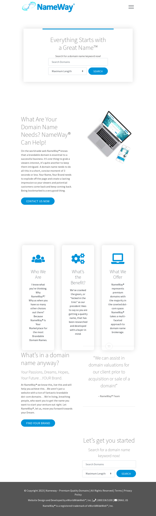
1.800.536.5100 (102, 500)
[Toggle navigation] (131, 7)
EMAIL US (121, 500)
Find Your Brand (38, 423)
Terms (118, 490)
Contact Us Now (37, 201)
